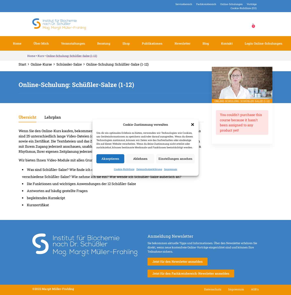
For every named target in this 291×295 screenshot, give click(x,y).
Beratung (103, 43)
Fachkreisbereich (206, 4)
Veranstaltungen (73, 43)
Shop (126, 43)
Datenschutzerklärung (149, 169)
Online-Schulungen (231, 4)
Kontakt (227, 43)
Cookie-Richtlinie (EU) (244, 8)
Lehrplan (52, 117)
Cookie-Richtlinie (124, 169)
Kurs (41, 56)
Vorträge (252, 4)
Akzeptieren (110, 159)
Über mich (41, 43)
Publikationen (152, 43)
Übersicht (27, 117)
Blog (205, 43)
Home (17, 43)
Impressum (170, 169)
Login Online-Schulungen (263, 43)
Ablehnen (140, 159)
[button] (193, 125)
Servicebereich (183, 4)
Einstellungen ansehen (175, 159)
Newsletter (182, 43)
